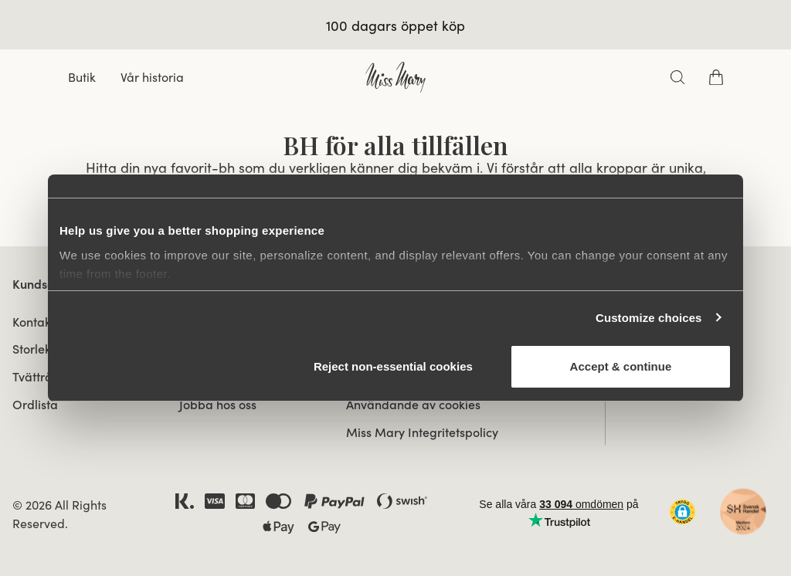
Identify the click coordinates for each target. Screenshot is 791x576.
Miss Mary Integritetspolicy (422, 432)
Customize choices (649, 317)
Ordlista (35, 404)
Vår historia (152, 77)
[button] (682, 512)
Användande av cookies (413, 404)
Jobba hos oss (217, 404)
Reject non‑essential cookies (393, 366)
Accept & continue (621, 366)
